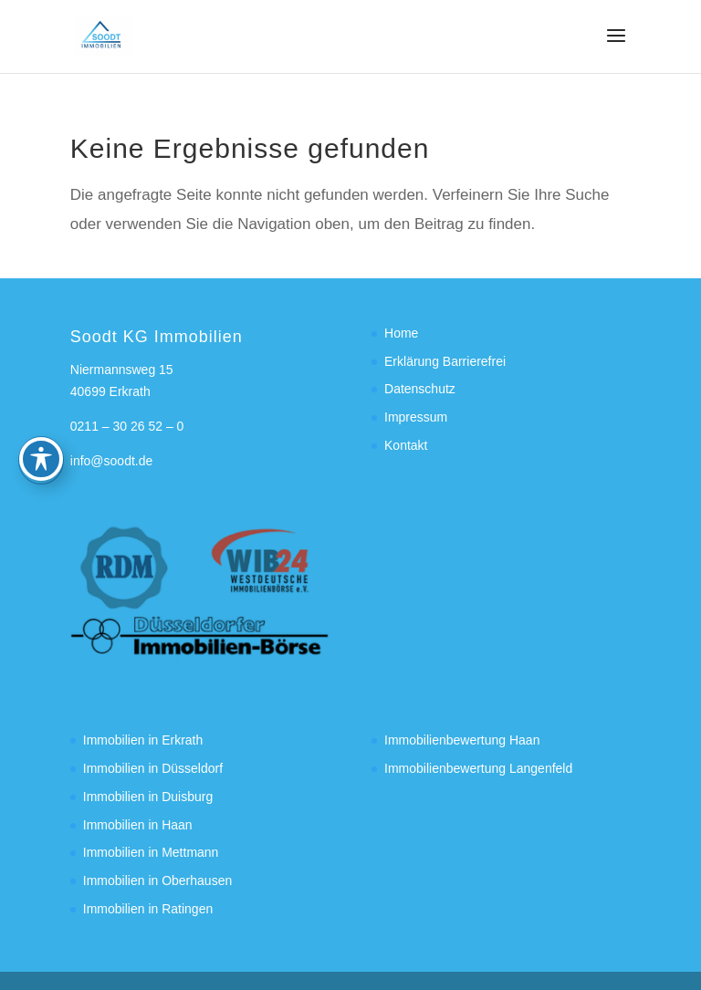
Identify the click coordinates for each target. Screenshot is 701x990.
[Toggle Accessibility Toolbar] (41, 398)
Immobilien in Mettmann (151, 852)
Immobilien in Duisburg (148, 796)
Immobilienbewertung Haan (461, 740)
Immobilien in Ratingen (148, 908)
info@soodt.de (111, 460)
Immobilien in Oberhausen (157, 880)
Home (401, 333)
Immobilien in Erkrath (143, 740)
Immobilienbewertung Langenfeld (478, 768)
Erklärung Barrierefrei (445, 361)
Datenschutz (419, 388)
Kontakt (405, 445)
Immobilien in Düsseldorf (153, 768)
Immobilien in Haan (138, 825)
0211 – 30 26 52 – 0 (127, 426)
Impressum (415, 417)
